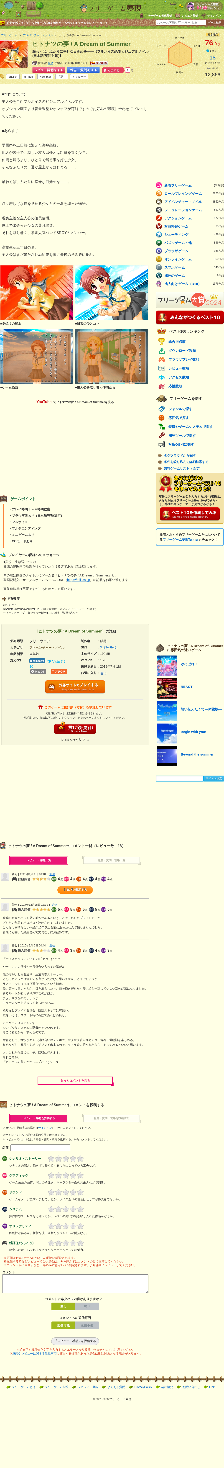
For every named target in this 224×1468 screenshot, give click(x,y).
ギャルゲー (79, 76)
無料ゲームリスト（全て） (183, 468)
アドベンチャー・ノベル (194, 201)
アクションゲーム (194, 218)
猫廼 (50, 63)
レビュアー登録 (88, 1389)
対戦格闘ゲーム (194, 226)
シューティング (194, 234)
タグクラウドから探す (180, 455)
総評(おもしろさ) (21, 1243)
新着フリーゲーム (194, 185)
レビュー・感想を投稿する (38, 1118)
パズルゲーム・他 (194, 242)
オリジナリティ (20, 1226)
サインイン (214, 15)
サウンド (15, 1192)
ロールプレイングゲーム (194, 193)
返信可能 (63, 1328)
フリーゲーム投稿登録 (158, 15)
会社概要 (167, 1389)
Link (212, 1389)
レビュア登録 (190, 15)
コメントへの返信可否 (75, 1320)
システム (15, 1209)
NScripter (45, 76)
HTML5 (28, 76)
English (12, 76)
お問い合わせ (191, 1389)
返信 (52, 874)
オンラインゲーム (194, 259)
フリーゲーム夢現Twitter (181, 539)
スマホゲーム (194, 267)
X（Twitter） (109, 647)
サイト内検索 (214, 778)
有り (87, 1309)
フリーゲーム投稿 (57, 1389)
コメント (8, 1272)
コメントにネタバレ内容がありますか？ (73, 1301)
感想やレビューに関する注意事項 (34, 1356)
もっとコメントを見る (75, 1080)
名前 (5, 1147)
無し (63, 1309)
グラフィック (18, 1175)
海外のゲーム (194, 275)
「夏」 (62, 76)
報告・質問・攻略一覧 (111, 860)
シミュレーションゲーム (194, 209)
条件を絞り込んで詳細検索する (186, 462)
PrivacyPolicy (143, 1389)
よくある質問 (116, 1389)
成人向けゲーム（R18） (194, 283)
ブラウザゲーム (194, 250)
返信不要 (87, 1328)
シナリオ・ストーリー (25, 1158)
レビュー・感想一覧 (38, 860)
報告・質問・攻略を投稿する (111, 1118)
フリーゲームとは (24, 1389)
